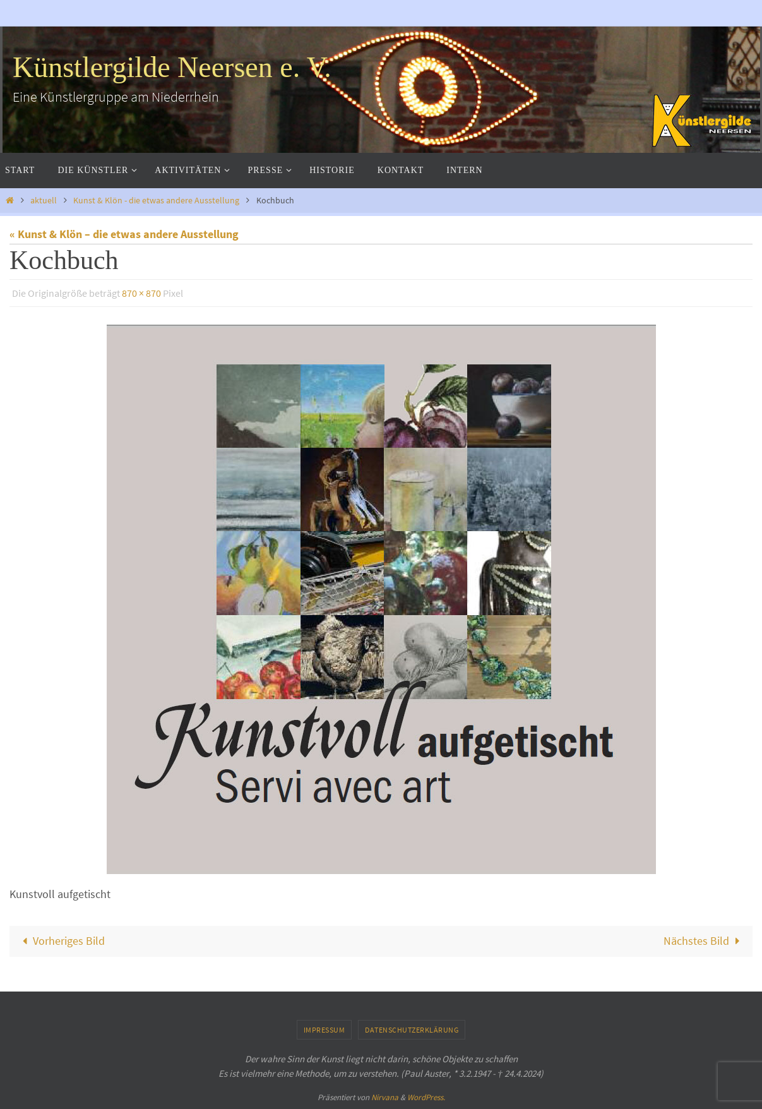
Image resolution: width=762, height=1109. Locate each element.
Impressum (324, 1029)
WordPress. (426, 1097)
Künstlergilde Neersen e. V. (172, 67)
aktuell (43, 200)
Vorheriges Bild (61, 940)
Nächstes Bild (704, 940)
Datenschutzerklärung (411, 1029)
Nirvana (384, 1097)
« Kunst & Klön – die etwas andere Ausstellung (124, 234)
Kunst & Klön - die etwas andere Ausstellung (156, 200)
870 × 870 (141, 293)
